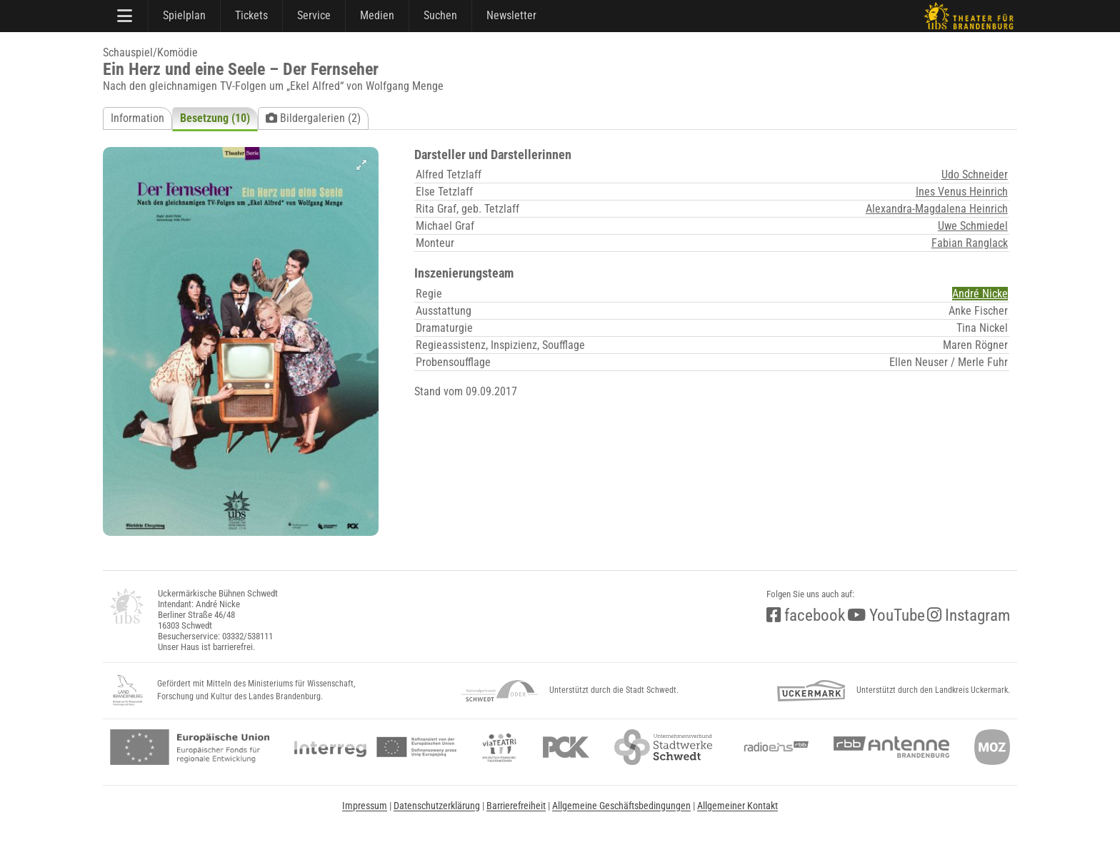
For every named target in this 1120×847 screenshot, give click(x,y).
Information (137, 118)
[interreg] (375, 747)
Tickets (251, 15)
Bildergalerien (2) (313, 118)
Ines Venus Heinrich (962, 191)
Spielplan (184, 15)
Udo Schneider (974, 174)
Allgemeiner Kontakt (737, 805)
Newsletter (511, 15)
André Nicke (980, 293)
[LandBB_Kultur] (128, 691)
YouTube (886, 615)
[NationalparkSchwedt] (499, 690)
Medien (377, 15)
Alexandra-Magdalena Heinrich (937, 208)
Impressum (364, 805)
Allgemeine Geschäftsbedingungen (621, 805)
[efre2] (189, 747)
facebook (805, 615)
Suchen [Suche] (440, 15)
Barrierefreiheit (516, 805)
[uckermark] (811, 690)
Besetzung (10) (215, 118)
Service (314, 15)
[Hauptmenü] (126, 15)
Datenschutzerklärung (437, 805)
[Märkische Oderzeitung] (992, 747)
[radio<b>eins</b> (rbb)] (773, 747)
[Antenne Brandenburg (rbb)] (891, 747)
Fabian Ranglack (969, 243)
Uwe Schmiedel (973, 226)
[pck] (566, 747)
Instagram (968, 615)
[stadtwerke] (663, 747)
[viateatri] (499, 747)
